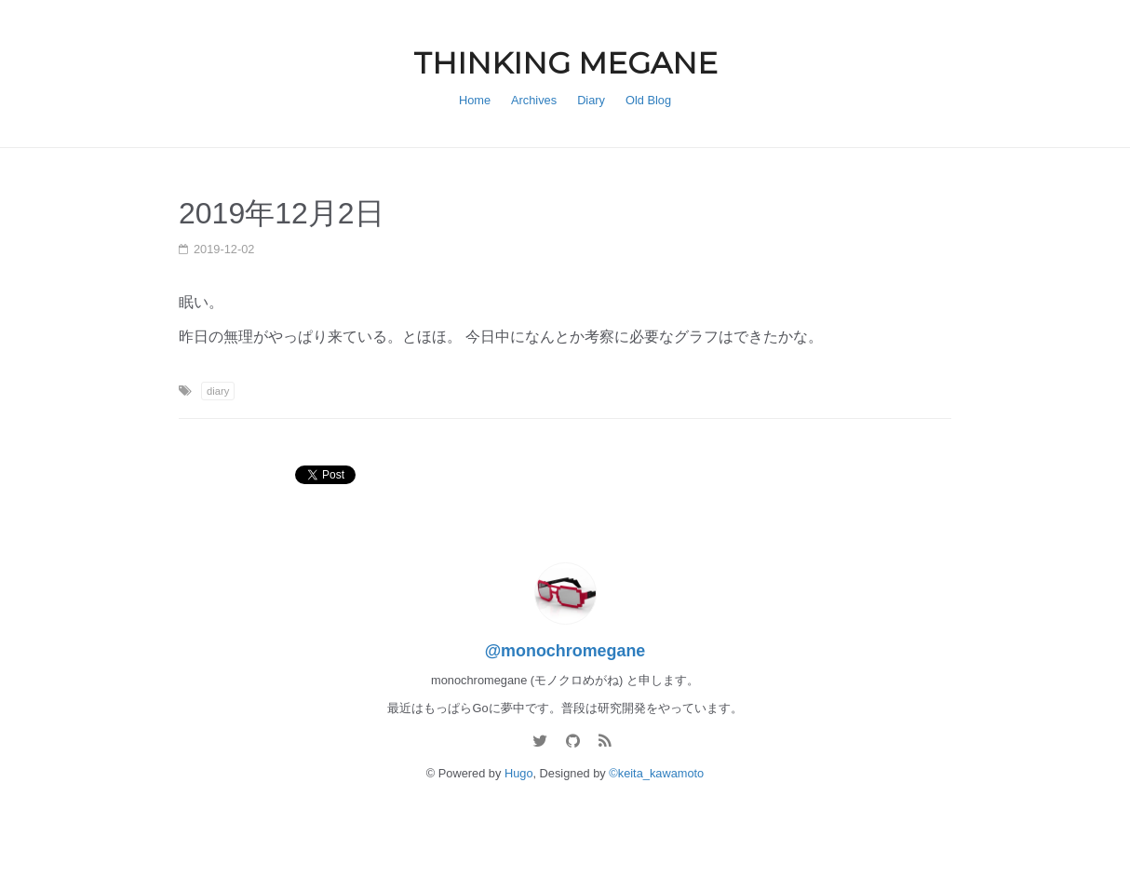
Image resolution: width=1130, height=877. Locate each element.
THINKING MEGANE (565, 63)
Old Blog (648, 100)
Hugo (518, 773)
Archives (534, 100)
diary (218, 391)
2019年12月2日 (281, 213)
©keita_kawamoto (656, 773)
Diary (591, 100)
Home (475, 100)
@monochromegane (565, 650)
